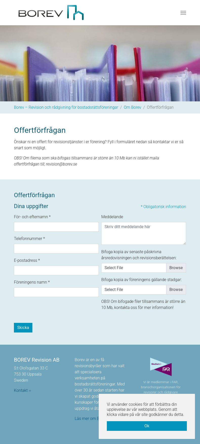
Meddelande (112, 216)
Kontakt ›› (22, 390)
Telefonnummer (29, 238)
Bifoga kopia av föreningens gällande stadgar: (141, 279)
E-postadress (27, 260)
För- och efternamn (32, 216)
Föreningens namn (32, 282)
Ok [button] (146, 425)
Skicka (23, 327)
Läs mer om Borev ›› (92, 418)
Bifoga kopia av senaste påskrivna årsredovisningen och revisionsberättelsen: (138, 254)
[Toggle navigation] (183, 12)
